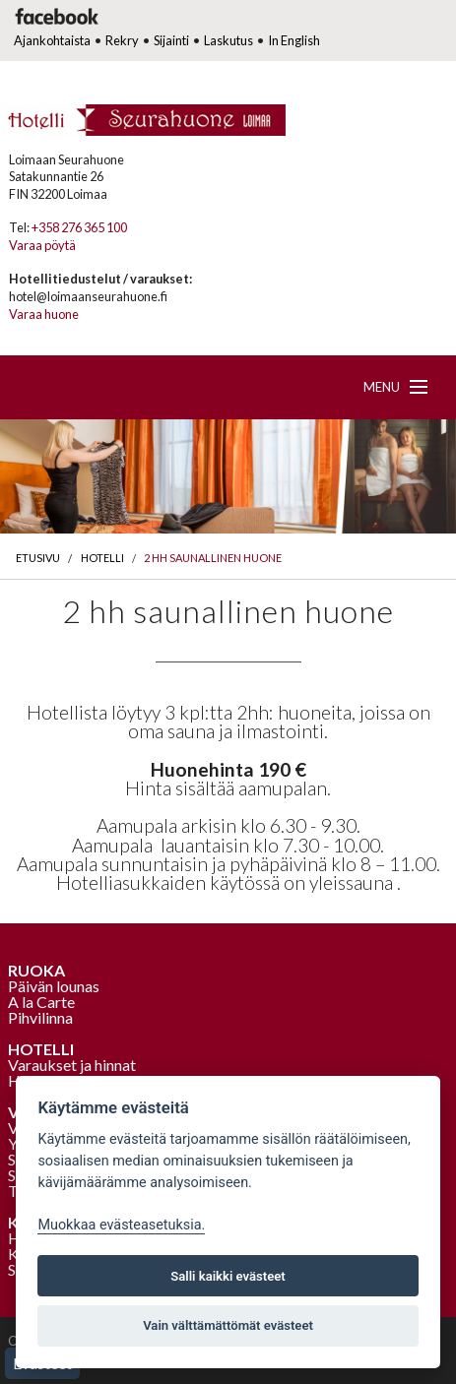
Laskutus (228, 40)
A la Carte (41, 1001)
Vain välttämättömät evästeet (228, 1325)
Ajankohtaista (52, 40)
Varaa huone (44, 314)
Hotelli (102, 557)
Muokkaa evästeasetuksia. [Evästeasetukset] (121, 1225)
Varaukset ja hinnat (72, 1064)
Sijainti (171, 40)
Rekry (122, 40)
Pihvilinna (40, 1017)
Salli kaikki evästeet (228, 1276)
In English (294, 40)
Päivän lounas (53, 985)
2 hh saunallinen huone (213, 557)
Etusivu (38, 557)
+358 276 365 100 (79, 227)
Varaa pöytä (42, 245)
